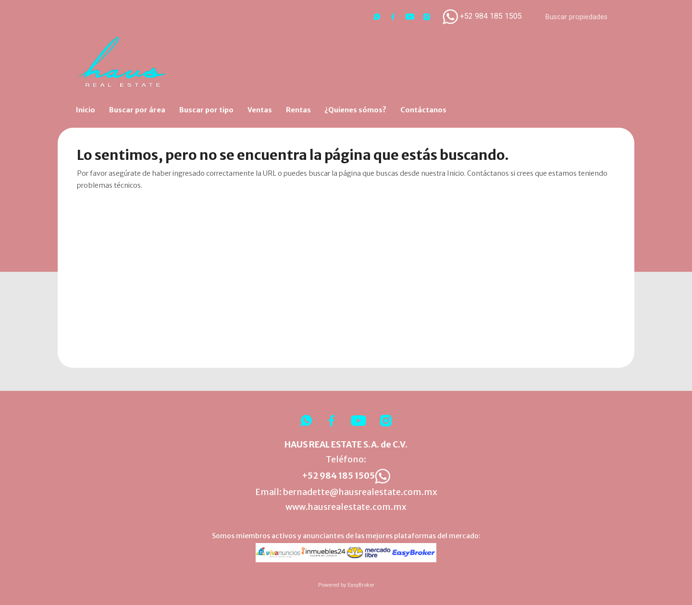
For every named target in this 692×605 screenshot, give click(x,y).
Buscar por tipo (206, 110)
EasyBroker (360, 585)
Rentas (298, 110)
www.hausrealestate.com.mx (346, 507)
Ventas (259, 110)
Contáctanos (423, 110)
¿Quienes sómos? (355, 110)
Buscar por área (137, 110)
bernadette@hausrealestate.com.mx (360, 492)
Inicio (85, 110)
